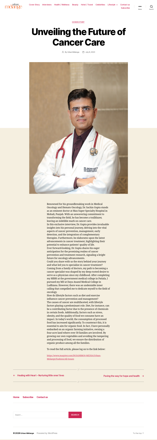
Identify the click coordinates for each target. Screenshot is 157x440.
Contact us (125, 5)
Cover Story (34, 5)
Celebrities (100, 5)
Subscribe (125, 8)
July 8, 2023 (90, 53)
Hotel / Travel (87, 5)
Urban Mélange (73, 53)
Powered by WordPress (48, 434)
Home (16, 397)
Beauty (75, 5)
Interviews (46, 5)
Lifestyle (111, 5)
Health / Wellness (61, 5)
